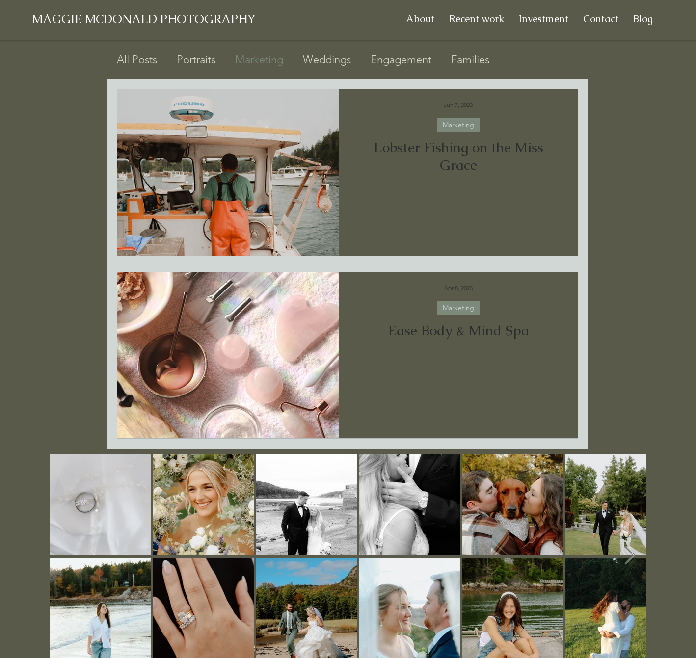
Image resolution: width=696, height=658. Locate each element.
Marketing (259, 59)
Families (470, 59)
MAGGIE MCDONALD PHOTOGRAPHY (143, 18)
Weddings (327, 59)
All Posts (137, 59)
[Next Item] (629, 555)
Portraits (196, 59)
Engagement (401, 59)
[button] (476, 19)
